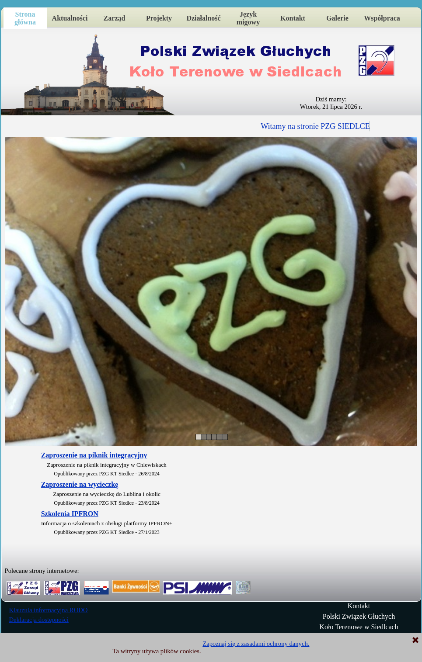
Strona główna (25, 18)
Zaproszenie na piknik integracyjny (94, 455)
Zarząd (115, 18)
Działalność (203, 18)
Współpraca (382, 18)
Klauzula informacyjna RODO (48, 610)
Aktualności (70, 18)
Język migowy (248, 18)
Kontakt (292, 18)
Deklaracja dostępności (39, 619)
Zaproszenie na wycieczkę (80, 484)
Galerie (337, 18)
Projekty (159, 18)
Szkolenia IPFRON (69, 513)
